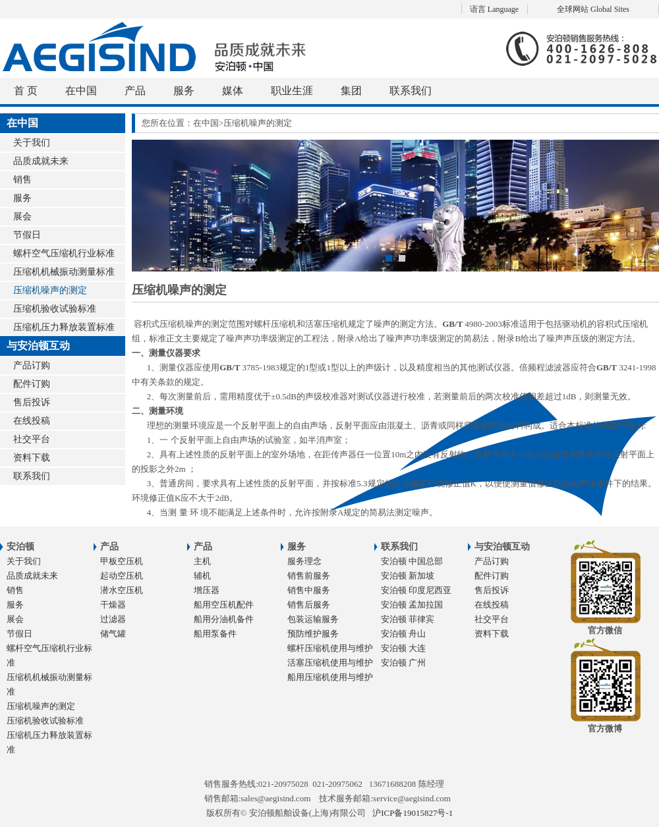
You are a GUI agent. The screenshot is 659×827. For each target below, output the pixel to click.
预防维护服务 (313, 634)
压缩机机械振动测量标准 (64, 272)
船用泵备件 (215, 634)
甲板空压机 (121, 561)
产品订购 (31, 365)
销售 (22, 180)
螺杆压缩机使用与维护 (330, 648)
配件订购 (31, 384)
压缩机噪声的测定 (50, 290)
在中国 (81, 90)
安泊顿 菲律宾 (407, 619)
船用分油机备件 (224, 619)
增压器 (206, 590)
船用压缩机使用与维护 (330, 677)
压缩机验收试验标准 (54, 309)
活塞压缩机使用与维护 (330, 663)
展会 (22, 216)
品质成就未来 (41, 161)
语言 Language (494, 9)
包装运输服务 (313, 619)
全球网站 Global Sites (593, 9)
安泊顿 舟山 (403, 634)
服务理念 (304, 561)
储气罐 (113, 634)
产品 (135, 90)
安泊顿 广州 (403, 663)
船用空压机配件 (224, 605)
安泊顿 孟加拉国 (412, 605)
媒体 (232, 90)
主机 (202, 561)
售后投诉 (31, 402)
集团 (351, 90)
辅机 (202, 576)
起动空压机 (121, 576)
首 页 (26, 90)
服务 (183, 90)
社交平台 (31, 439)
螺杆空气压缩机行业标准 (64, 253)
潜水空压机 (121, 590)
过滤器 (113, 619)
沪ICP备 (412, 813)
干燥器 (113, 605)
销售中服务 (308, 590)
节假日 (27, 235)
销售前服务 (308, 576)
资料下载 (31, 458)
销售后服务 (308, 605)
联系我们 (410, 90)
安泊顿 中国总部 (412, 561)
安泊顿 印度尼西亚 (416, 590)
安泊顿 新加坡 (407, 576)
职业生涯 (292, 90)
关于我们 (31, 143)
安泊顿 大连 (403, 648)
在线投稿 (31, 421)
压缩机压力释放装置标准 (64, 327)
